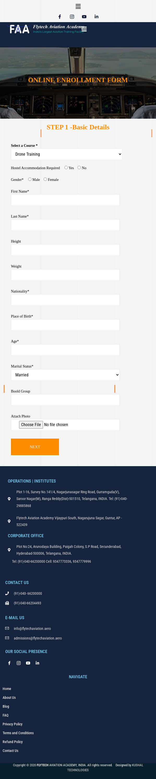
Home (7, 689)
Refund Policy (13, 742)
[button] (78, 6)
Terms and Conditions (18, 733)
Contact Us (10, 751)
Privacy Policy (12, 724)
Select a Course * (68, 152)
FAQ (5, 715)
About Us (9, 697)
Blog (6, 706)
